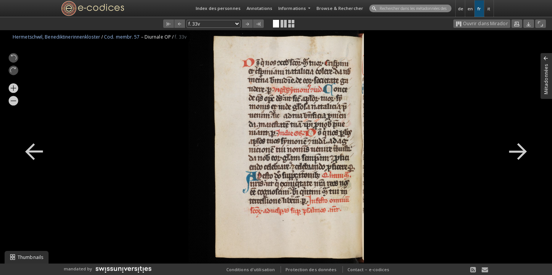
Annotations (259, 8)
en (470, 8)
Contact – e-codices (368, 269)
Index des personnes (218, 8)
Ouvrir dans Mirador (482, 23)
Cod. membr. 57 (122, 37)
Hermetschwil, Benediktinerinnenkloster (57, 37)
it (488, 8)
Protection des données (311, 269)
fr (479, 8)
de (460, 8)
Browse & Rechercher (340, 8)
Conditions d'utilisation (250, 269)
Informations (292, 8)
